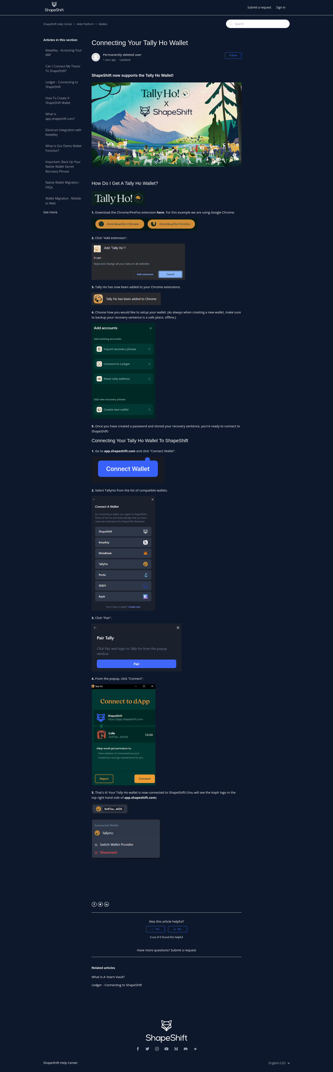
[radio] (155, 929)
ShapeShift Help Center (57, 24)
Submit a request (259, 7)
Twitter (100, 904)
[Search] (258, 24)
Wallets (103, 24)
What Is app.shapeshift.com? (60, 116)
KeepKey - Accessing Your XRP (63, 52)
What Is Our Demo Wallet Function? (63, 148)
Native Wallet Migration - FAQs (62, 184)
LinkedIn (106, 904)
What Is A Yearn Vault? (108, 977)
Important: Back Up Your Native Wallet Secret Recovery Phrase (63, 166)
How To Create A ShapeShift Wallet (57, 100)
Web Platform (85, 24)
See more (50, 212)
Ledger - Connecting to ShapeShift (61, 84)
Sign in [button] (280, 7)
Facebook (94, 904)
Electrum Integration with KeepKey (63, 132)
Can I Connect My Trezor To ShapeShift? (62, 68)
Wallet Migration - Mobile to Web (63, 200)
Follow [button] (233, 55)
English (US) (277, 1063)
